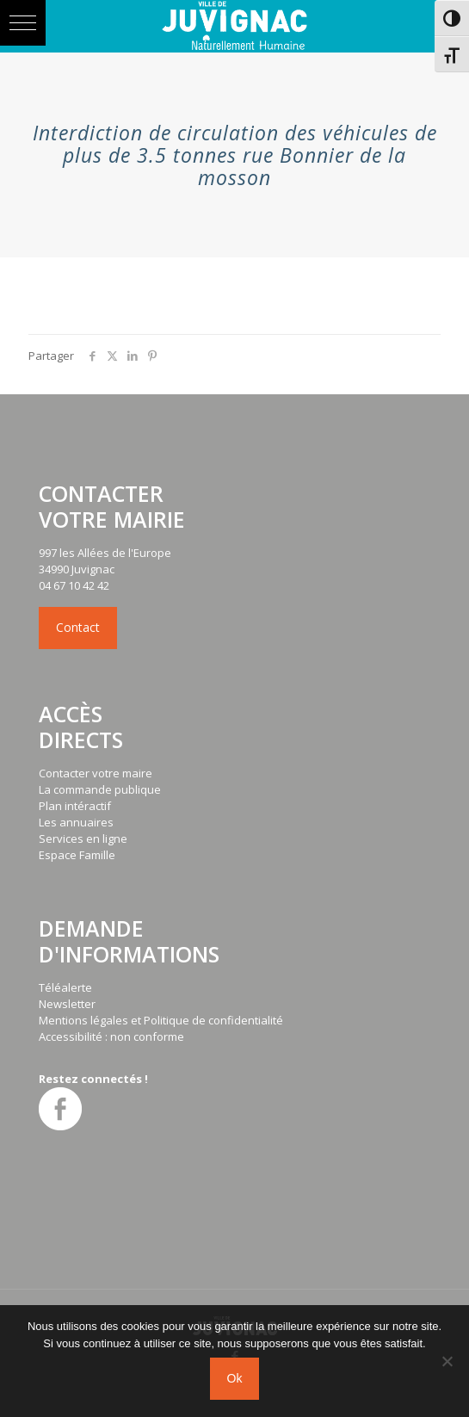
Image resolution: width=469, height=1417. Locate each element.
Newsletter (67, 1004)
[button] (23, 23)
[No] (447, 1361)
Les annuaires (76, 822)
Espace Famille (77, 855)
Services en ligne (83, 838)
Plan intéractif (75, 806)
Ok (235, 1378)
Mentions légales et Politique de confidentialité (161, 1020)
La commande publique (100, 789)
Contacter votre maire (95, 773)
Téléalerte (65, 987)
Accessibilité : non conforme (111, 1036)
